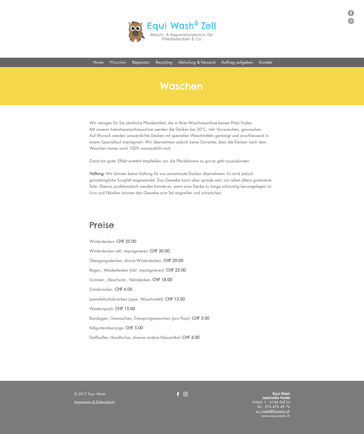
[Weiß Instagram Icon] (186, 394)
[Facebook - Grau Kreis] (351, 13)
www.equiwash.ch (275, 415)
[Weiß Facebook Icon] (178, 394)
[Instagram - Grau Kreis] (351, 21)
